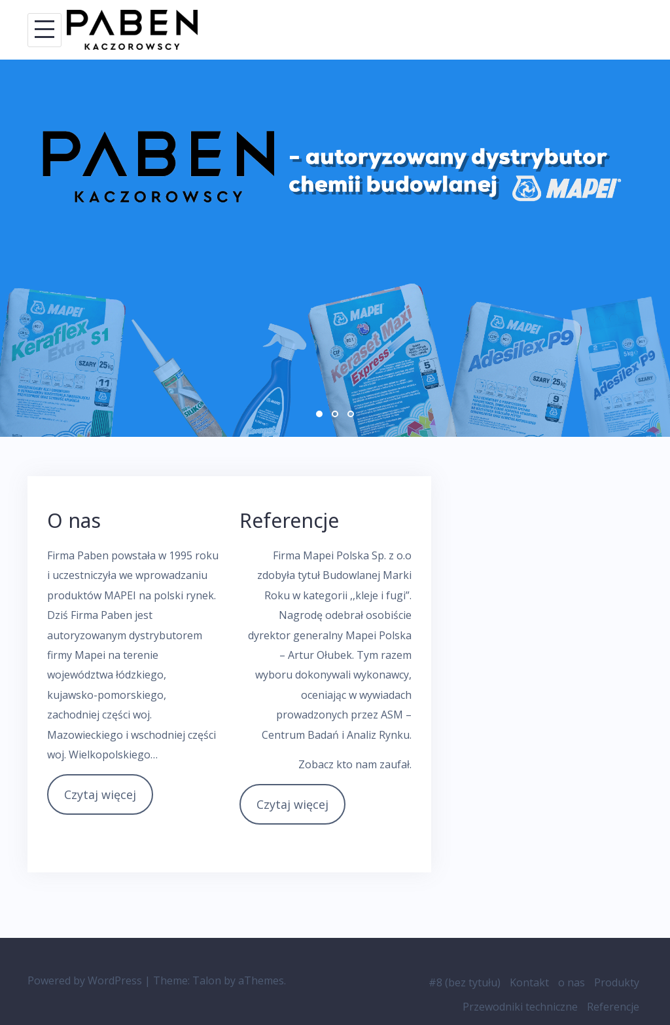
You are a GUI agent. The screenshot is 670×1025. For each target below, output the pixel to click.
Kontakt (529, 982)
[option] (335, 248)
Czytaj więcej (100, 794)
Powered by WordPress (84, 980)
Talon (206, 980)
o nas (571, 982)
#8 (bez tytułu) (465, 982)
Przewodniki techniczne (520, 1006)
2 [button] (335, 413)
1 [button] (319, 413)
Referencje (613, 1006)
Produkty (616, 982)
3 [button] (350, 413)
